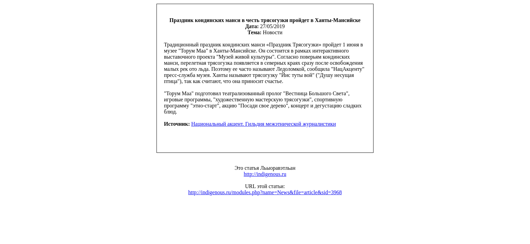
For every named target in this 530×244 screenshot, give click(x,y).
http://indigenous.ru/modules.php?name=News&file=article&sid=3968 (265, 192)
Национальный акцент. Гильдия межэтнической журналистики (263, 124)
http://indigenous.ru (265, 174)
